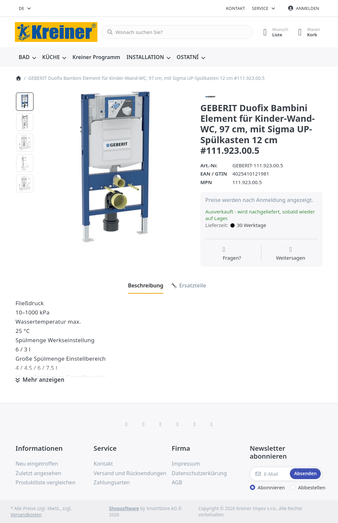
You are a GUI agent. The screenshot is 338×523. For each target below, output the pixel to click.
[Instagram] (160, 424)
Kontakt (235, 8)
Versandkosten (26, 515)
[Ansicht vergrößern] (114, 167)
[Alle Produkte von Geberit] (210, 96)
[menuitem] (27, 57)
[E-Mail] (269, 474)
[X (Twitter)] (143, 424)
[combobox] (25, 8)
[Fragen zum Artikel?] (232, 253)
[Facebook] (126, 424)
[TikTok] (177, 424)
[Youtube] (194, 424)
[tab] (145, 285)
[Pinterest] (211, 424)
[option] (24, 102)
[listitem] (114, 167)
